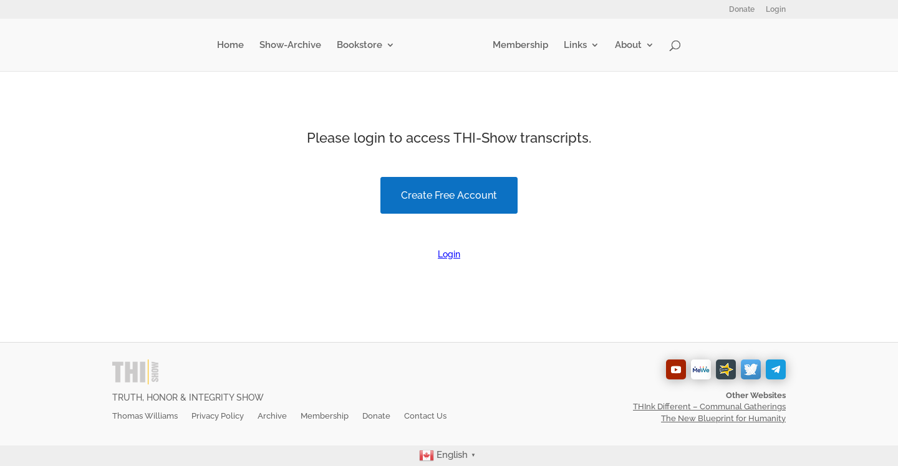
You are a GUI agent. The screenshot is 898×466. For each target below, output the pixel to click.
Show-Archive (293, 45)
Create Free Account (449, 195)
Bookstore (362, 45)
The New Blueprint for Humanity (723, 418)
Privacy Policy (217, 416)
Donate (742, 10)
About (625, 45)
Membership (518, 45)
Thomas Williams (145, 416)
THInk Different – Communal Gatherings (709, 406)
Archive (272, 416)
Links (572, 45)
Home (233, 45)
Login (776, 10)
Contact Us (425, 416)
